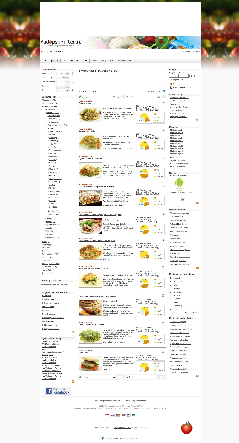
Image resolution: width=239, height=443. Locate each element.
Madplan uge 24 (176, 138)
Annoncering (141, 401)
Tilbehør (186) (53, 214)
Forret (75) (50, 109)
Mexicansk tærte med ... (179, 351)
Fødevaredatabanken (122, 428)
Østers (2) (53, 204)
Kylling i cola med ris (50, 329)
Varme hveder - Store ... (179, 107)
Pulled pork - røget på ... (180, 101)
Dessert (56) (51, 218)
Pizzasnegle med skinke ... (53, 318)
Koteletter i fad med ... (51, 310)
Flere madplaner (177, 157)
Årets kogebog (48, 355)
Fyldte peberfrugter (50, 325)
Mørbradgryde (48, 307)
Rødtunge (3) (54, 182)
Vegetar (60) (51, 228)
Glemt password (176, 80)
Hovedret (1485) (52, 113)
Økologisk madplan (178, 166)
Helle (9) (52, 144)
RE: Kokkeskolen (49, 347)
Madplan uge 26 (176, 133)
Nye (86, 97)
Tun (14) (52, 201)
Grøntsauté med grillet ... (180, 250)
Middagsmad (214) (49, 103)
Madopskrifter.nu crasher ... (53, 373)
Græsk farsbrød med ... (51, 321)
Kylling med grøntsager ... (180, 344)
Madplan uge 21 (176, 146)
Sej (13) (52, 185)
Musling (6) (53, 166)
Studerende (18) (52, 237)
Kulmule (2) (53, 156)
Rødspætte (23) (55, 179)
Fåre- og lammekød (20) (57, 125)
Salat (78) (46, 242)
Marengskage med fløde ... (181, 329)
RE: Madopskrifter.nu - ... (52, 344)
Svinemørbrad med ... (179, 217)
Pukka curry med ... (178, 261)
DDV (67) (46, 260)
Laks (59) (53, 160)
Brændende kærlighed (179, 228)
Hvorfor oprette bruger (182, 87)
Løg (175, 285)
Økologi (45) (47, 273)
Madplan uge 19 (176, 151)
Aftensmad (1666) (49, 106)
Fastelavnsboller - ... (178, 110)
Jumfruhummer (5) (56, 150)
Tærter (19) (46, 270)
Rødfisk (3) (53, 175)
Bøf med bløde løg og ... (180, 224)
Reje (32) (53, 172)
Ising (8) (52, 147)
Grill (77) (45, 251)
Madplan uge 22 (176, 143)
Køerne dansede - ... (178, 104)
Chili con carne (48, 299)
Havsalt (177, 278)
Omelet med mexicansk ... (180, 264)
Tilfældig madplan (177, 160)
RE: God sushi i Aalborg (51, 368)
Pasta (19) (50, 234)
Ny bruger (177, 84)
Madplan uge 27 (176, 130)
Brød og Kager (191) (50, 254)
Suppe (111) (51, 222)
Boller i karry (47, 296)
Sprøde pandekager (178, 242)
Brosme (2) (53, 134)
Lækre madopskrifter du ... (52, 341)
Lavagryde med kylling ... (180, 354)
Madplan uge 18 (176, 154)
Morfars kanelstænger (179, 373)
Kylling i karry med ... (50, 303)
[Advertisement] (122, 81)
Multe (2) (52, 163)
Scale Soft (118, 438)
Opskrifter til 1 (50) (53, 225)
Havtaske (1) (54, 141)
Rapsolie (177, 295)
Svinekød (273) (54, 119)
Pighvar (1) (53, 169)
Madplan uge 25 (176, 135)
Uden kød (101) (54, 211)
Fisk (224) (46, 248)
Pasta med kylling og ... (179, 231)
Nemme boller (175, 239)
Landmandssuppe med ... (180, 246)
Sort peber (178, 281)
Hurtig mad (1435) (49, 267)
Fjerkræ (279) (53, 122)
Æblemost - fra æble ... (179, 98)
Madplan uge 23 (176, 141)
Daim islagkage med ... (179, 220)
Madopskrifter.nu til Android (181, 192)
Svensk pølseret (48, 314)
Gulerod (177, 309)
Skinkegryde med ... (178, 235)
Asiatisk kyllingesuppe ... (180, 257)
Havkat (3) (53, 138)
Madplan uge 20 (176, 148)
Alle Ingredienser (192, 312)
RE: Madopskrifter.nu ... (51, 371)
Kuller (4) (53, 153)
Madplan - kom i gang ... (180, 113)
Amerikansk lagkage (178, 322)
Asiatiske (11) (51, 231)
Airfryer (45, 349)
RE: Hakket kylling (49, 357)
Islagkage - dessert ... (178, 117)
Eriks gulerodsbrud (177, 325)
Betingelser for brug (127, 401)
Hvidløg (177, 288)
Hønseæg (178, 306)
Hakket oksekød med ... (179, 333)
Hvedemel (178, 299)
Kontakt (116, 401)
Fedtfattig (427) (48, 245)
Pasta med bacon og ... (179, 347)
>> (132, 97)
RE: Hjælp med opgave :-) (52, 365)
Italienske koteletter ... (179, 253)
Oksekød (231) (54, 116)
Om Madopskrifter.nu (103, 401)
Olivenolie (178, 292)
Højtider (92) (47, 257)
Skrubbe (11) (54, 191)
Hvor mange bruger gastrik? (53, 352)
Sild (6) (52, 188)
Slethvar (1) (54, 194)
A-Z (94, 91)
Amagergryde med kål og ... (181, 336)
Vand (176, 302)
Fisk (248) (50, 128)
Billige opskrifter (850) (51, 264)
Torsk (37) (53, 197)
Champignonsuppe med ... (180, 213)
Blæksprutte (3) (55, 131)
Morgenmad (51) (49, 100)
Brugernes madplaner (179, 163)
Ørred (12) (53, 207)
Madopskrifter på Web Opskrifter (54, 285)
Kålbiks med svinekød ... (180, 362)
